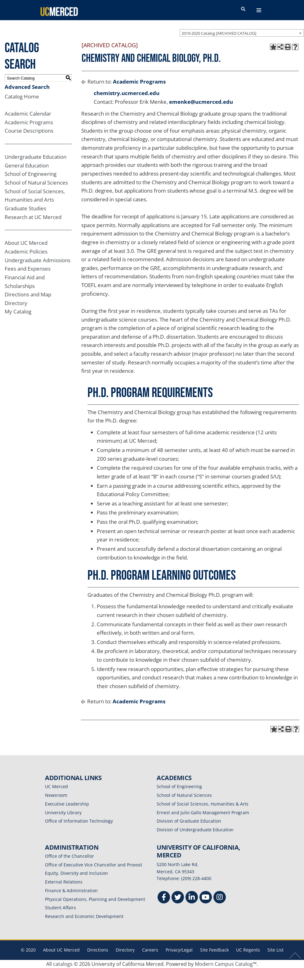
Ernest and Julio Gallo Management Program (203, 812)
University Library (63, 812)
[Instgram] (219, 898)
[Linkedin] (192, 898)
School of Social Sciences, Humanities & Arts (202, 804)
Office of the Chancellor (69, 856)
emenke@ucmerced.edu (201, 101)
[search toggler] (243, 9)
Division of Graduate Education (189, 821)
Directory (16, 303)
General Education (27, 165)
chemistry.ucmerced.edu (126, 93)
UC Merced (56, 786)
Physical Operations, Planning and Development (95, 899)
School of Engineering (30, 173)
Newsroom (56, 795)
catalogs (63, 964)
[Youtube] (206, 898)
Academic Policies (26, 251)
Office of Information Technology (79, 821)
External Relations (64, 882)
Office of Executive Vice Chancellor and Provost (93, 865)
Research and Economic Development (84, 916)
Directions (97, 950)
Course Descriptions (29, 130)
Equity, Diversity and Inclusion (76, 873)
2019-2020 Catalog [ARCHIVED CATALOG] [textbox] (218, 33)
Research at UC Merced (33, 217)
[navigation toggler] (259, 10)
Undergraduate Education (35, 156)
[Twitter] (178, 898)
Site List (275, 950)
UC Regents (248, 950)
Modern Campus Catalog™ (226, 964)
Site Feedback (214, 950)
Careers (150, 950)
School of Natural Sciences (36, 182)
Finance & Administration (71, 890)
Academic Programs (29, 122)
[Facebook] (164, 898)
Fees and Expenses (28, 268)
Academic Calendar (28, 113)
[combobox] (242, 33)
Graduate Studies (25, 208)
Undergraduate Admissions (37, 260)
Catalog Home (22, 96)
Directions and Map (28, 294)
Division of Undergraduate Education (195, 830)
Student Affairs (60, 908)
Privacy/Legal (179, 950)
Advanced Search (27, 86)
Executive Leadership (67, 804)
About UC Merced (26, 242)
